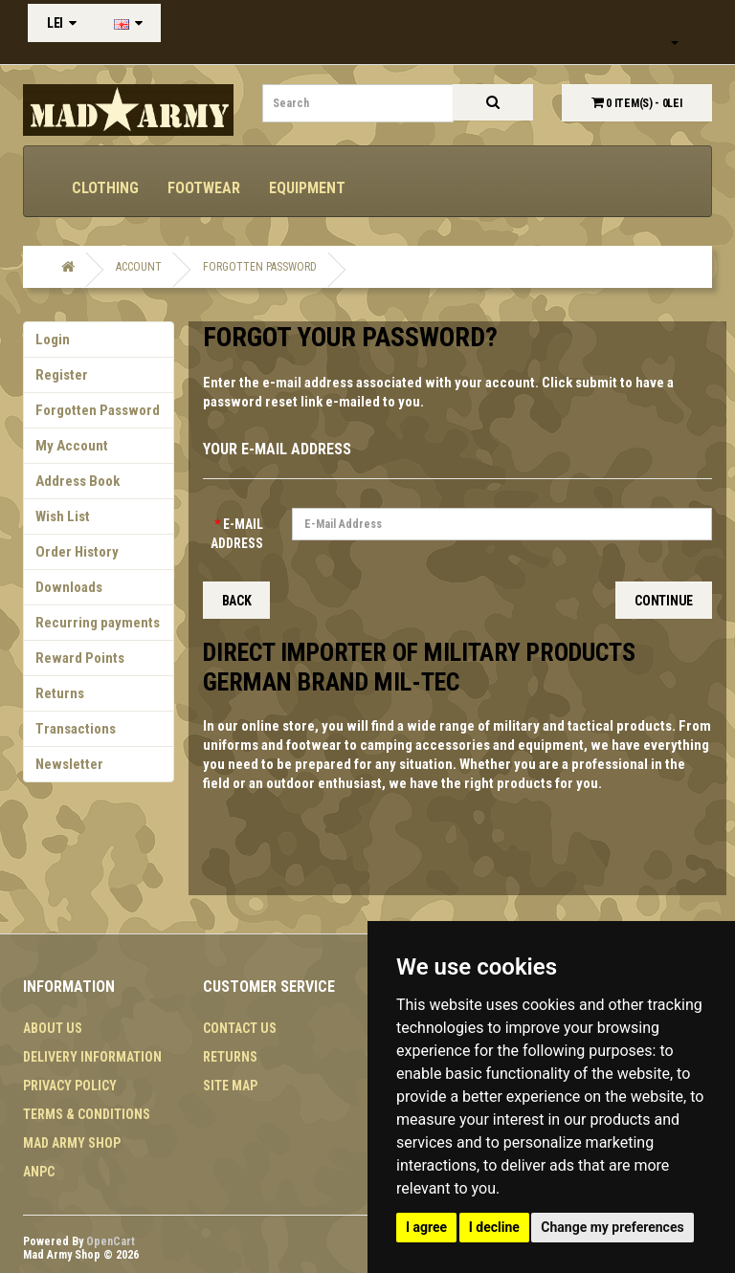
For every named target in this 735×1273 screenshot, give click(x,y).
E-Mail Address (237, 533)
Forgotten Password (260, 267)
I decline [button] (494, 1227)
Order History (77, 551)
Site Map (230, 1085)
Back (237, 600)
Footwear (203, 188)
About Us (52, 1028)
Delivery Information (92, 1056)
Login (52, 339)
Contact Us (240, 1028)
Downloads (68, 587)
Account (139, 267)
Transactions (75, 728)
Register (61, 375)
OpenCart (110, 1241)
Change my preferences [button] (612, 1227)
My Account (71, 445)
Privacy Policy (70, 1085)
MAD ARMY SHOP (72, 1143)
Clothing (105, 188)
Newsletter (69, 764)
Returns (59, 693)
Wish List (62, 516)
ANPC (39, 1171)
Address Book (77, 481)
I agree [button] (426, 1227)
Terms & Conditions (86, 1114)
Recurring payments (97, 622)
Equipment (307, 188)
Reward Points (79, 658)
